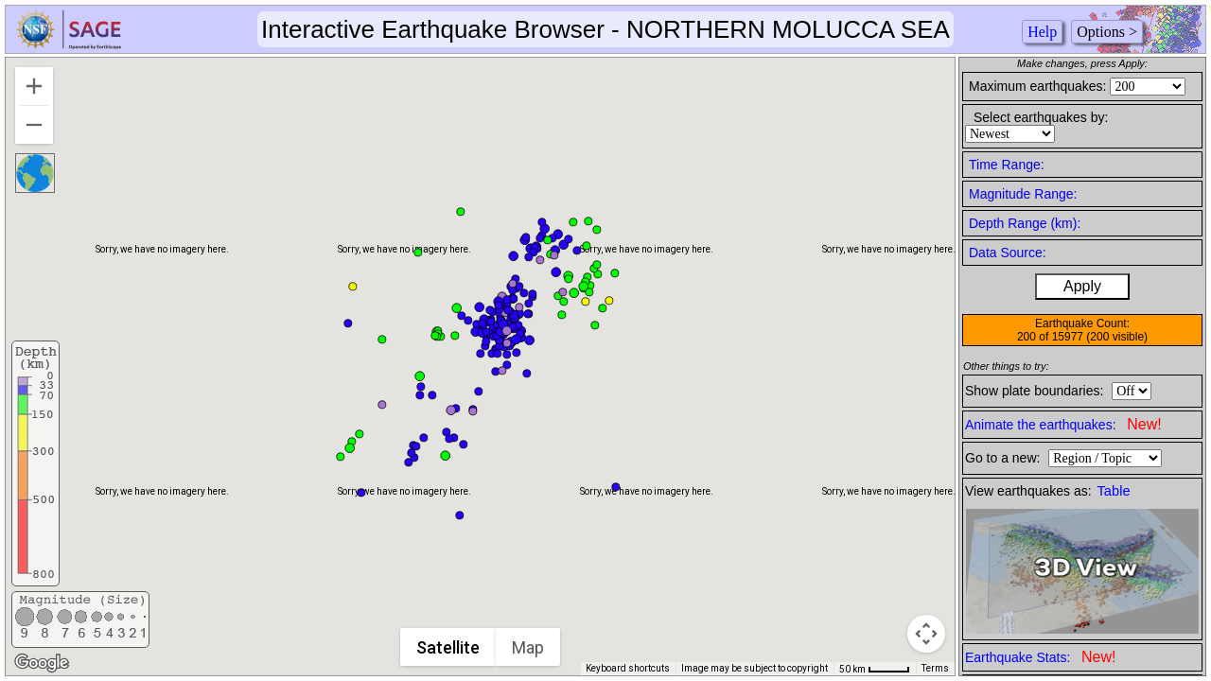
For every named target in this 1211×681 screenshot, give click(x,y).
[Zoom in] (34, 86)
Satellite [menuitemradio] (449, 647)
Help (1042, 32)
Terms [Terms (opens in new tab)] (935, 668)
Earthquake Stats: (1040, 657)
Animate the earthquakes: (1063, 424)
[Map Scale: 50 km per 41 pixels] (875, 668)
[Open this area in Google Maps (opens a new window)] (41, 663)
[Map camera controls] (926, 634)
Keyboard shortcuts (628, 668)
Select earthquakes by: (1041, 117)
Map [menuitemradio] (529, 647)
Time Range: (1006, 164)
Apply (1082, 286)
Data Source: (1007, 252)
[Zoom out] (34, 125)
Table (1114, 490)
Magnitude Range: (1023, 193)
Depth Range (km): (1024, 223)
